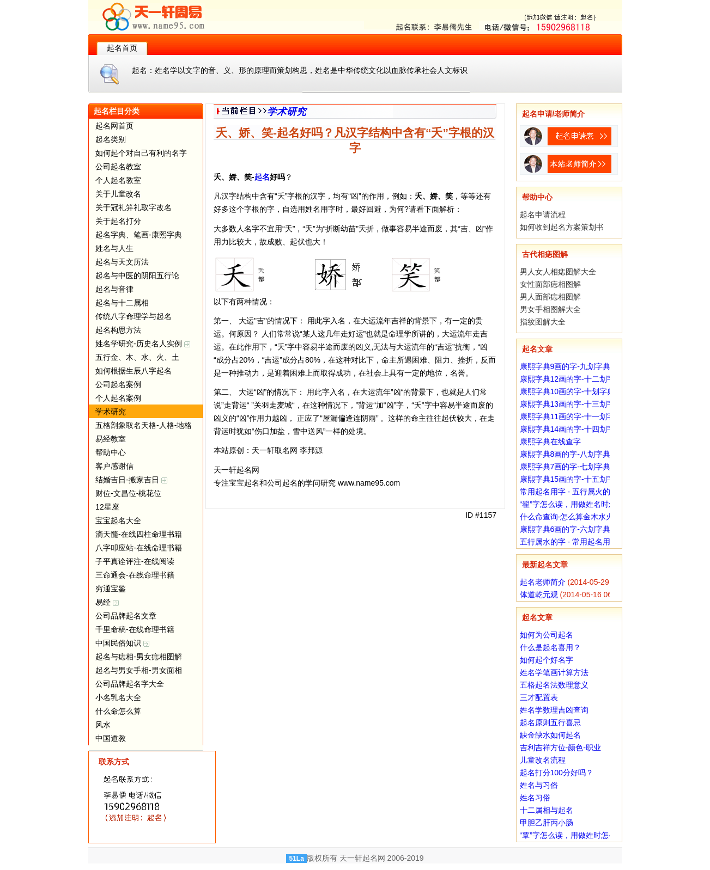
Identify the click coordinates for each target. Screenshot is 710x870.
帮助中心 (110, 452)
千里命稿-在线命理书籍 (134, 629)
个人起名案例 (118, 398)
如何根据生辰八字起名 (133, 370)
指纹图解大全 (543, 321)
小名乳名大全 (118, 697)
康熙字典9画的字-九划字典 (565, 366)
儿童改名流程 (543, 760)
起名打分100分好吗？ (556, 772)
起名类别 (110, 139)
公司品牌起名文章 (125, 615)
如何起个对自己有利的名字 (141, 153)
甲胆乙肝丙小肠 (546, 822)
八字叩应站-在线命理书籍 (138, 547)
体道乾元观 (539, 594)
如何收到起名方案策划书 (562, 227)
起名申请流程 (543, 214)
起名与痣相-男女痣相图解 (138, 656)
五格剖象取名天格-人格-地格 (143, 425)
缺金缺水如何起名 (550, 735)
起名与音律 (114, 289)
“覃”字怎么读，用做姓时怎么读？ (576, 835)
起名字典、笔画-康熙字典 (138, 234)
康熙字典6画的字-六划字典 (565, 529)
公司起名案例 (118, 384)
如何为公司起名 (546, 634)
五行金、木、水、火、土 (137, 357)
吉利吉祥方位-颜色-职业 (560, 747)
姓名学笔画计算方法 (554, 672)
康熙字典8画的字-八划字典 (565, 454)
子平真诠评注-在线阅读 (134, 561)
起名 (262, 177)
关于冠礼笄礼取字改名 (133, 207)
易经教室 (110, 438)
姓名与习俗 (539, 785)
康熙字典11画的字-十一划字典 (571, 416)
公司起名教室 (118, 166)
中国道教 (110, 738)
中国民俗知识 (122, 643)
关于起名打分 (118, 221)
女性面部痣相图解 (550, 284)
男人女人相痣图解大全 (558, 271)
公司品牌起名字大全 (129, 683)
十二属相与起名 (546, 810)
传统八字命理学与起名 (133, 316)
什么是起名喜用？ (550, 647)
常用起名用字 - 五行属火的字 (569, 491)
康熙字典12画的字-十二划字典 (571, 379)
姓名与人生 (114, 248)
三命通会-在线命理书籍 (134, 575)
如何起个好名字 (546, 659)
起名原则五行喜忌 (550, 722)
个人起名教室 (118, 180)
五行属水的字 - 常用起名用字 (569, 541)
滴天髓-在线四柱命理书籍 (138, 534)
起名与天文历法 (122, 262)
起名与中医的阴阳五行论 (137, 275)
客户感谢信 (114, 466)
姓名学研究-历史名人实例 (142, 343)
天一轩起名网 (362, 858)
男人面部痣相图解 (550, 296)
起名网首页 (114, 125)
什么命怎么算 (118, 711)
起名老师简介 (543, 582)
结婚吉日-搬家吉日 (131, 479)
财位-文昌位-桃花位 (128, 493)
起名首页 (122, 48)
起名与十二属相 (122, 302)
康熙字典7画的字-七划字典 (565, 466)
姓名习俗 (535, 797)
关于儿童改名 (118, 193)
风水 (103, 724)
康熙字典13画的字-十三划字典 (571, 404)
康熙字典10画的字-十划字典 (567, 391)
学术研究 (110, 411)
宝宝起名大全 (118, 520)
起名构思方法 (118, 330)
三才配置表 (539, 697)
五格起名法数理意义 (554, 685)
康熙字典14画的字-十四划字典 (571, 429)
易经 (107, 602)
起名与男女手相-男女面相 (138, 670)
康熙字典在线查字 (550, 441)
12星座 (107, 507)
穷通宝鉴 (110, 588)
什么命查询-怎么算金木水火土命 (574, 516)
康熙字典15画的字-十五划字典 (571, 479)
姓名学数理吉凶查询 (554, 710)
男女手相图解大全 (550, 309)
